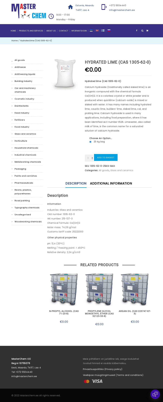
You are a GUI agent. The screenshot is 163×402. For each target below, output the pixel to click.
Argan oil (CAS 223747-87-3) (135, 312)
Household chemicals (26, 147)
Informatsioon (79, 30)
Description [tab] (76, 183)
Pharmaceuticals (24, 182)
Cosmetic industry (24, 98)
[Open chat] (155, 394)
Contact (63, 30)
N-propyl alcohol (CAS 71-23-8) (64, 312)
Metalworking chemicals (28, 161)
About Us (51, 30)
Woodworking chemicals (28, 221)
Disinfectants (22, 105)
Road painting (22, 200)
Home (13, 30)
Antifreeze (20, 67)
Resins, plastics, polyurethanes (23, 191)
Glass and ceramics (25, 133)
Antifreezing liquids (25, 74)
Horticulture (21, 140)
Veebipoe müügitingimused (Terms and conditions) (113, 375)
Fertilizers (20, 119)
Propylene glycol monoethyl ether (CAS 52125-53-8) (99, 313)
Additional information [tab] (111, 183)
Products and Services (31, 30)
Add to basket (105, 157)
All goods (20, 60)
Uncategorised (23, 214)
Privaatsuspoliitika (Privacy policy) (103, 369)
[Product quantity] (89, 158)
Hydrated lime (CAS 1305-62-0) (36, 40)
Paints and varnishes (26, 175)
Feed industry (22, 112)
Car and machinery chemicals (25, 90)
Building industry (23, 81)
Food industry (22, 126)
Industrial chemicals (25, 154)
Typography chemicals (27, 207)
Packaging (20, 168)
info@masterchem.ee (122, 10)
